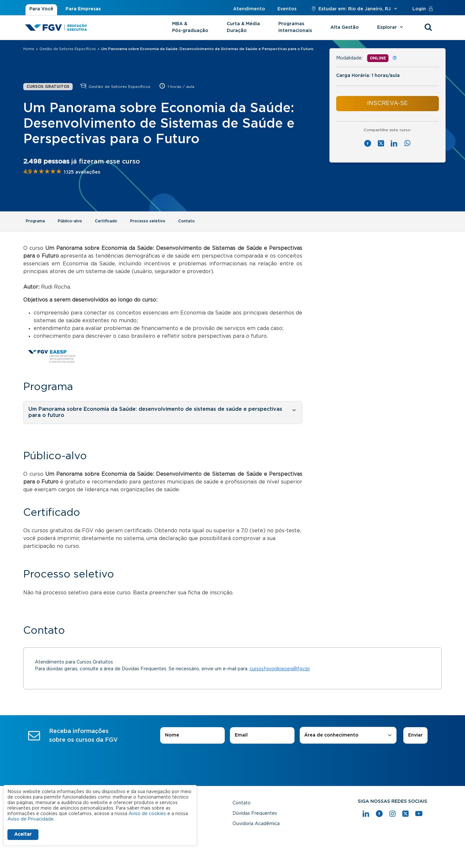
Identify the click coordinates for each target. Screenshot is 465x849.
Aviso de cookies (147, 814)
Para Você (41, 9)
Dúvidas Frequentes (254, 813)
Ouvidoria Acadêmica (256, 824)
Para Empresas (83, 9)
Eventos (286, 9)
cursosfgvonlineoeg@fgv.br (280, 669)
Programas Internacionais (295, 27)
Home (28, 49)
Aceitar (23, 834)
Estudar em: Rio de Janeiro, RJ (354, 9)
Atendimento (249, 9)
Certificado (106, 221)
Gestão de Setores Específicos (67, 49)
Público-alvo (70, 221)
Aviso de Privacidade (30, 819)
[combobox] (348, 735)
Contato (186, 221)
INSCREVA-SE (387, 103)
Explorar (391, 27)
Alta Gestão (344, 27)
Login (424, 9)
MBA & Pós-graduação (190, 27)
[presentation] (232, 761)
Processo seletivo (147, 221)
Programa (35, 221)
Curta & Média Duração (243, 27)
